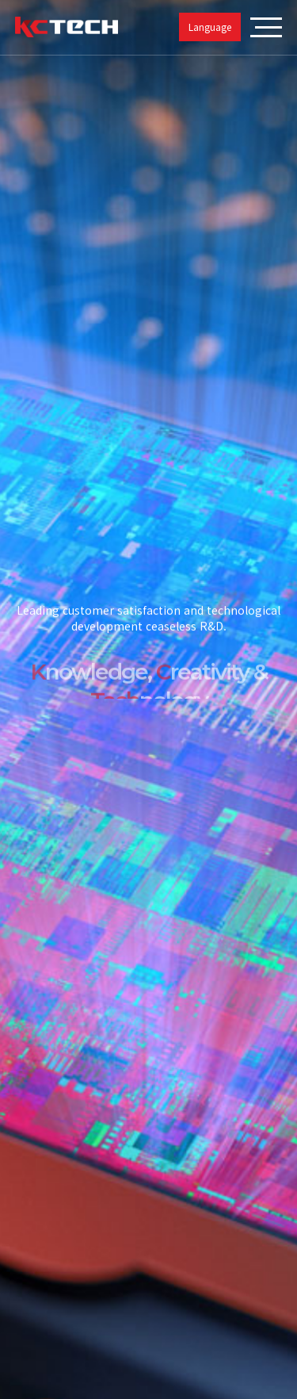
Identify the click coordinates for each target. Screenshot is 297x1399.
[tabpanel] (148, 699)
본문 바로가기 (0, 0)
